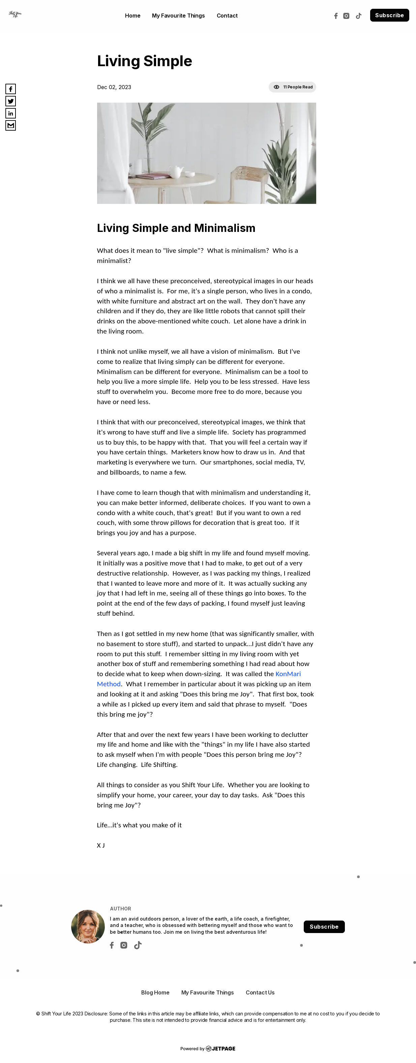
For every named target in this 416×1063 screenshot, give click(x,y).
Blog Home (155, 992)
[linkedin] (10, 113)
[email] (10, 125)
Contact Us (260, 992)
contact (227, 15)
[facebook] (337, 15)
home (132, 15)
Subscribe (389, 15)
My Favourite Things (178, 15)
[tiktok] (360, 15)
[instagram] (348, 15)
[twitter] (10, 101)
